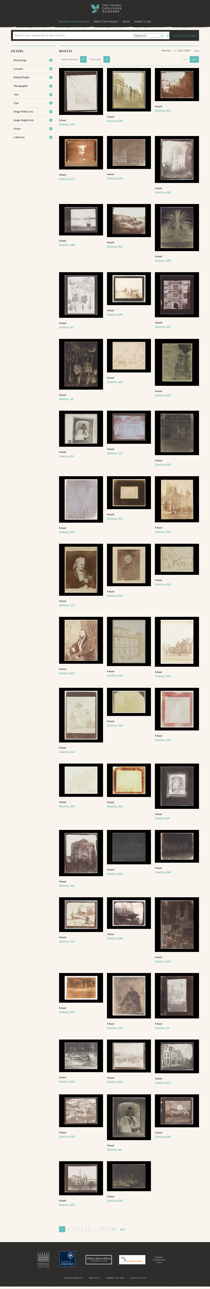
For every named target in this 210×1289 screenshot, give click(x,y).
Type (16, 103)
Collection (19, 137)
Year (16, 94)
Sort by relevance (74, 59)
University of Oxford (58, 1261)
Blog (126, 21)
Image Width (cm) (23, 111)
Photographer (21, 85)
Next (196, 50)
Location (18, 68)
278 (113, 1229)
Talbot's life (142, 21)
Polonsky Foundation (134, 1261)
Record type (20, 60)
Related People (21, 77)
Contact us (138, 1280)
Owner (17, 128)
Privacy (94, 1280)
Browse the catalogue (74, 21)
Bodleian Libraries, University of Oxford (32, 1261)
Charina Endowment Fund (167, 1261)
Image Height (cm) (24, 120)
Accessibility (74, 1280)
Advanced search (185, 35)
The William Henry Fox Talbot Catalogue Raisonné (105, 8)
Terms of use (115, 1280)
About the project (106, 21)
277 (104, 1229)
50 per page (100, 59)
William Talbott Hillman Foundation (94, 1261)
